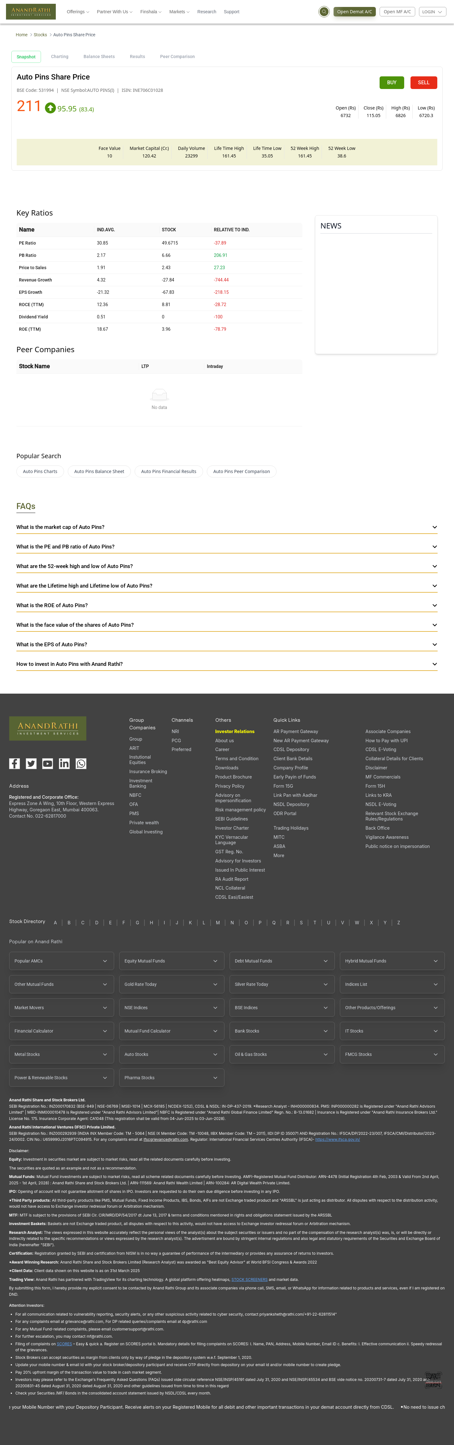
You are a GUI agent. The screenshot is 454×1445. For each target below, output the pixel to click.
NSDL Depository (291, 804)
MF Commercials (382, 776)
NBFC (135, 795)
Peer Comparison (177, 56)
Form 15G (283, 786)
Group (135, 739)
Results (137, 56)
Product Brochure (233, 776)
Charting (59, 56)
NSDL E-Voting (380, 804)
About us (224, 740)
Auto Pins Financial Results (168, 471)
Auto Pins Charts (40, 471)
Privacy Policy (230, 786)
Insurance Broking (148, 771)
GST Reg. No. (229, 851)
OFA (133, 804)
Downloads (227, 767)
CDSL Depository (291, 749)
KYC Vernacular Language (231, 839)
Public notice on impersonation (397, 846)
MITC (278, 837)
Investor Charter (232, 828)
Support (231, 11)
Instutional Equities (140, 759)
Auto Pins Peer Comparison (241, 471)
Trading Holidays (290, 828)
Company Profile (290, 767)
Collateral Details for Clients (394, 758)
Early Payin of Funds (294, 776)
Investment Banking (140, 783)
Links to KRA (378, 795)
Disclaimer (376, 767)
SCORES (64, 1343)
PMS (134, 813)
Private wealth (144, 822)
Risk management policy (240, 809)
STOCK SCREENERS (249, 1279)
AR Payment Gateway (295, 731)
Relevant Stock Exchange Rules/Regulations (391, 816)
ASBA (279, 846)
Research (206, 11)
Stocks (40, 34)
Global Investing (146, 831)
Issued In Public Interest (240, 870)
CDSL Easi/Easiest (234, 897)
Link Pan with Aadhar (295, 795)
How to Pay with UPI (386, 740)
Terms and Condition (237, 758)
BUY (392, 83)
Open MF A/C (397, 12)
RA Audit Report (231, 879)
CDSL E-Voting (380, 749)
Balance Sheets (99, 56)
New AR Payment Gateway (301, 740)
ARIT (134, 748)
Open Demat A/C (353, 11)
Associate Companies (387, 731)
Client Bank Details (292, 758)
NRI (175, 731)
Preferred (181, 749)
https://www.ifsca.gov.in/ (337, 1139)
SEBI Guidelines (231, 818)
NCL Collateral (230, 888)
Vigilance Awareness (387, 837)
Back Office (377, 828)
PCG (176, 740)
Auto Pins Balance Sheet (99, 471)
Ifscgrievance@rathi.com (165, 1139)
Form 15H (375, 786)
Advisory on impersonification (233, 797)
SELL (424, 83)
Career (222, 749)
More (278, 855)
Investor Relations (235, 731)
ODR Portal (284, 813)
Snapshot (26, 56)
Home (21, 34)
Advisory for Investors (238, 860)
